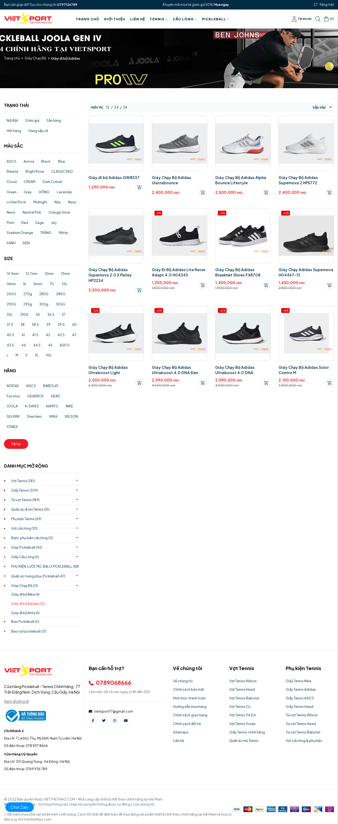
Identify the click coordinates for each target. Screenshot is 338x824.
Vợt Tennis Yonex (242, 724)
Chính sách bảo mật (188, 689)
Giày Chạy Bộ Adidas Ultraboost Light (108, 370)
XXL (49, 355)
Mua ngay (221, 5)
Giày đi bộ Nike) (25, 594)
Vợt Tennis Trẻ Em (242, 715)
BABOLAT (50, 386)
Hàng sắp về (38, 131)
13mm (65, 273)
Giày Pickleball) (26, 547)
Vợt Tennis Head (242, 689)
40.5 (10, 335)
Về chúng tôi (183, 681)
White (63, 232)
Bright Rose (34, 171)
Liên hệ (137, 19)
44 (23, 345)
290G (11, 304)
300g (43, 304)
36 (38, 314)
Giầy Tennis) (24, 490)
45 (50, 345)
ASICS (11, 161)
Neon (11, 212)
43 (74, 335)
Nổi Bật (12, 120)
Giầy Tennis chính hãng (247, 732)
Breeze (12, 171)
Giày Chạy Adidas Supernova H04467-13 (306, 272)
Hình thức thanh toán (189, 698)
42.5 (61, 335)
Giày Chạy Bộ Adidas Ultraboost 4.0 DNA (235, 370)
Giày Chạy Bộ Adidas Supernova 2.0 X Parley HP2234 (110, 274)
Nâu (57, 202)
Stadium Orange (20, 232)
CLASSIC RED (62, 171)
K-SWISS (32, 406)
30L (10, 314)
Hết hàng (14, 131)
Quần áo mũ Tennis (244, 740)
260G (11, 294)
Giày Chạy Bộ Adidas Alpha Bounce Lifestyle (240, 180)
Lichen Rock (16, 202)
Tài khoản (302, 19)
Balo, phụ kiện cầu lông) (32, 538)
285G (60, 294)
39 (48, 324)
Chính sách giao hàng (190, 715)
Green (12, 192)
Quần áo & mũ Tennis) (30, 509)
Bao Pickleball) (25, 621)
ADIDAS (13, 386)
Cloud (12, 182)
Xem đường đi (16, 701)
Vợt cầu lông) (24, 528)
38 (22, 324)
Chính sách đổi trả (187, 724)
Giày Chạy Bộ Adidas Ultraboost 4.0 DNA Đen (175, 370)
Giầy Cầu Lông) (25, 557)
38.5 (35, 324)
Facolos (13, 396)
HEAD (55, 396)
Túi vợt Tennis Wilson (302, 715)
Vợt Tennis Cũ (239, 706)
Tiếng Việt (327, 5)
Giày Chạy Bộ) (24, 585)
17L (52, 284)
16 (24, 284)
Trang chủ (87, 19)
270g (27, 294)
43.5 (10, 345)
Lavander (64, 192)
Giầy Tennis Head (299, 706)
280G (44, 294)
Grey (28, 192)
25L (65, 284)
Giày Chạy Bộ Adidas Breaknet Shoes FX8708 (237, 272)
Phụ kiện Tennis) (26, 519)
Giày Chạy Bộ (35, 58)
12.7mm (31, 273)
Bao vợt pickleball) (28, 631)
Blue (61, 161)
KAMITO (52, 406)
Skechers (34, 416)
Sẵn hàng (53, 120)
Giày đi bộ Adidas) (28, 603)
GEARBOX (35, 396)
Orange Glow (59, 212)
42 (48, 335)
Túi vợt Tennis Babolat (303, 732)
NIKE (69, 406)
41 (23, 335)
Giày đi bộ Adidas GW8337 (113, 177)
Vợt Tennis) (23, 481)
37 (63, 314)
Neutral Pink (31, 212)
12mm (49, 273)
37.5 (10, 324)
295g (27, 304)
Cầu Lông (185, 19)
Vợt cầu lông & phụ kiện (304, 740)
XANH (11, 243)
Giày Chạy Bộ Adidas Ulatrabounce (171, 180)
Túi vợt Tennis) (25, 500)
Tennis (159, 19)
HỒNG (44, 192)
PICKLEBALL (215, 19)
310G (24, 314)
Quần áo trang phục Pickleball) (38, 576)
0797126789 (67, 5)
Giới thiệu (114, 19)
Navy (72, 202)
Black (45, 161)
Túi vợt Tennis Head (301, 724)
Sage (39, 222)
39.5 (61, 324)
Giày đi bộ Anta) (25, 613)
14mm (11, 284)
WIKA (53, 416)
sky (54, 222)
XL (37, 355)
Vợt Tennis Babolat (244, 698)
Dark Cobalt (52, 182)
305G (60, 304)
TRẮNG (45, 232)
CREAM (29, 182)
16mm (37, 284)
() (329, 19)
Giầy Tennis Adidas (301, 689)
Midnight (40, 202)
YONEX (12, 427)
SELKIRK (13, 416)
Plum (10, 222)
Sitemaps (181, 732)
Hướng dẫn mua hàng (189, 706)
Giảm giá (32, 120)
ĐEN (26, 243)
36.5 (50, 314)
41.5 (35, 335)
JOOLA (12, 406)
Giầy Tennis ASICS (300, 698)
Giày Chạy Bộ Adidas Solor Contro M (304, 370)
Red (24, 222)
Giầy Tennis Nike (298, 681)
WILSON (71, 416)
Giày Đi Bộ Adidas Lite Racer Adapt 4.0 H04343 (178, 272)
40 (74, 324)
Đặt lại (16, 444)
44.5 (37, 345)
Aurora (29, 161)
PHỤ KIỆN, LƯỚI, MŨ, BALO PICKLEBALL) (45, 566)
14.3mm (13, 273)
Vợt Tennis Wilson (243, 681)
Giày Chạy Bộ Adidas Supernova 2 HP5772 (298, 180)
